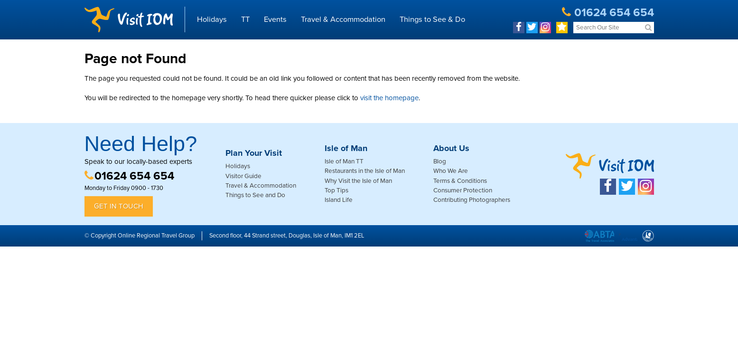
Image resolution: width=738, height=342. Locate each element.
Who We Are (450, 171)
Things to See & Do (432, 19)
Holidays (212, 19)
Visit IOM (128, 19)
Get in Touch (118, 206)
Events (275, 19)
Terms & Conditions (460, 181)
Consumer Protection (462, 190)
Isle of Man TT (344, 161)
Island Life (339, 200)
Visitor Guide (243, 176)
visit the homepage (389, 98)
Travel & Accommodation (343, 19)
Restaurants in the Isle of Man (365, 171)
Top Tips (336, 190)
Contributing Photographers (471, 200)
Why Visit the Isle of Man (358, 181)
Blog (439, 161)
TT (245, 19)
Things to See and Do (255, 195)
